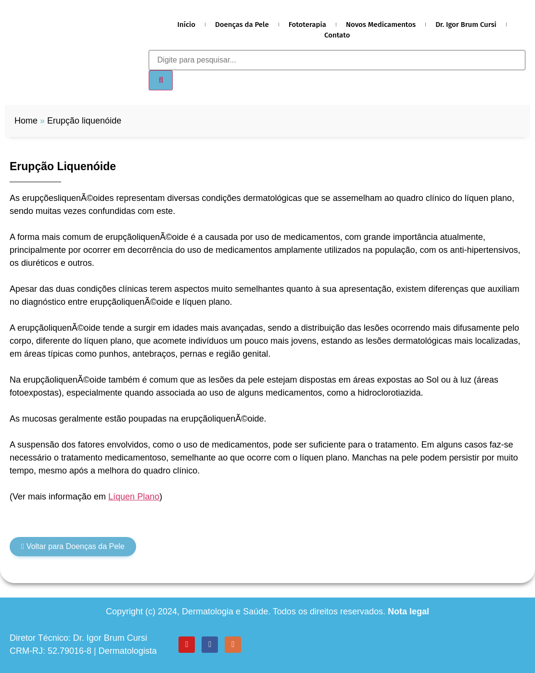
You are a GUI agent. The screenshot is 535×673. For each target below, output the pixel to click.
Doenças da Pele (242, 24)
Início (187, 24)
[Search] (161, 80)
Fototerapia (307, 24)
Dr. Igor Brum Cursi (466, 24)
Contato (337, 35)
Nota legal (408, 611)
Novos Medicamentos (381, 24)
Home (26, 120)
